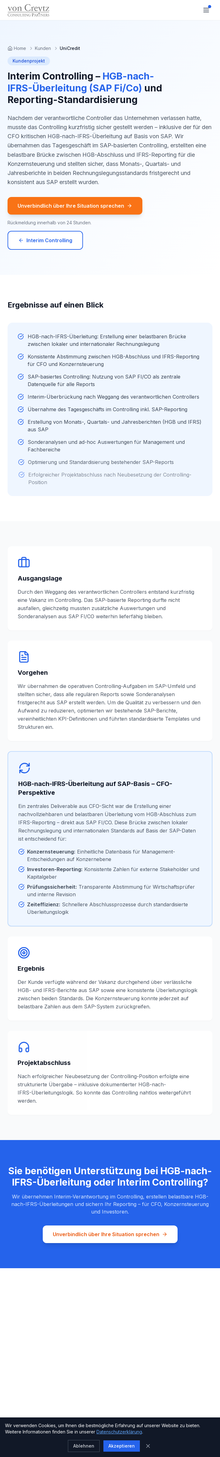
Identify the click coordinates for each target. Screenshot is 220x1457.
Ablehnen (83, 1446)
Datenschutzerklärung (119, 1431)
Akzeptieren (121, 1446)
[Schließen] (148, 1446)
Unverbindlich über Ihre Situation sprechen (75, 206)
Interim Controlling (45, 240)
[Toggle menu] (206, 10)
